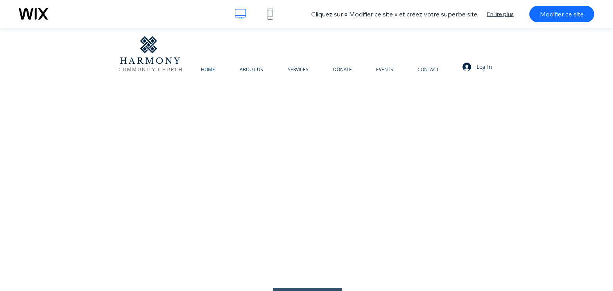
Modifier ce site (562, 14)
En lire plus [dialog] (500, 14)
